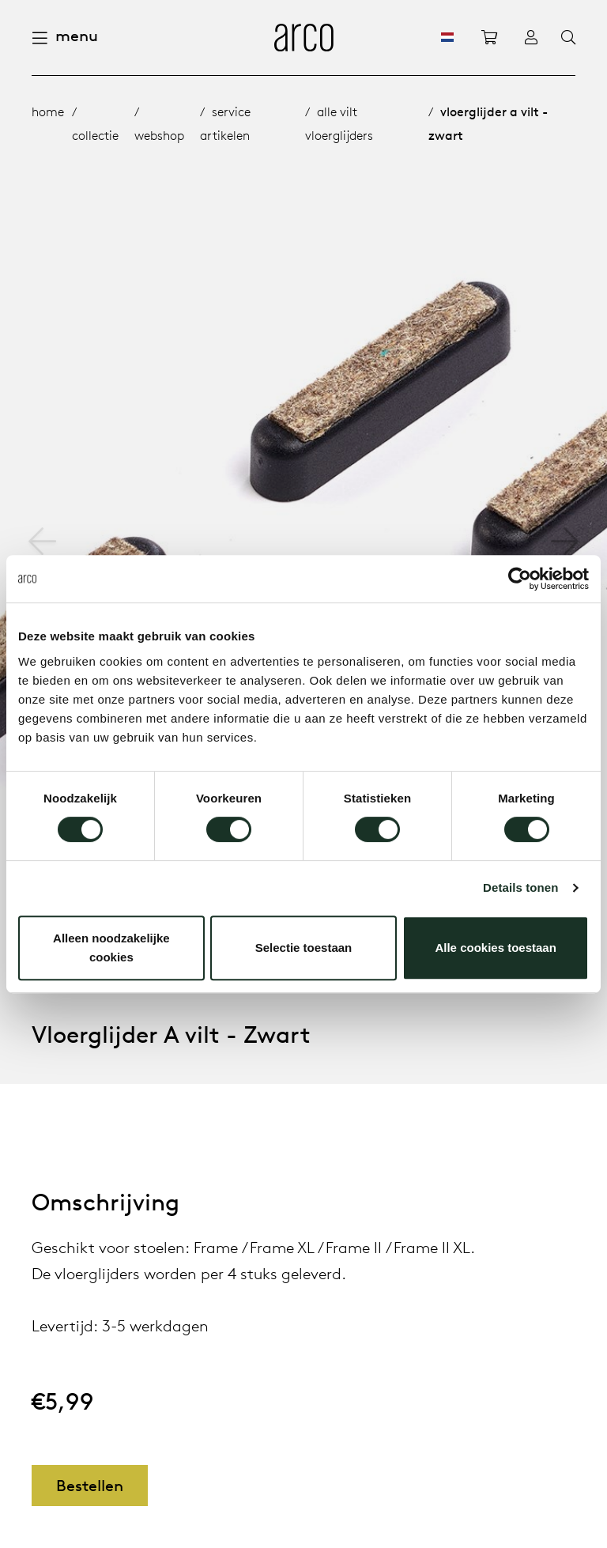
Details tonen (520, 887)
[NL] (447, 37)
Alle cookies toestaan (495, 947)
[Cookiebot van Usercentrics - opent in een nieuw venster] (520, 579)
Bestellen (89, 1485)
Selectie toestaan (304, 947)
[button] (564, 541)
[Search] (568, 38)
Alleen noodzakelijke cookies (111, 947)
